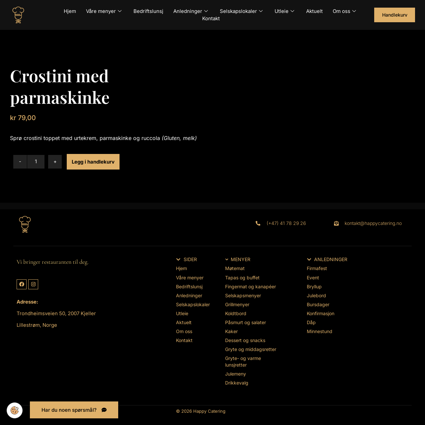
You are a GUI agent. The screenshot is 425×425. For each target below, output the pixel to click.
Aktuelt (314, 11)
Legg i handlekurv (93, 162)
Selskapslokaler (241, 11)
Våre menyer (104, 11)
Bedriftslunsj (148, 11)
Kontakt (211, 18)
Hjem (70, 11)
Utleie (284, 11)
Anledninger (190, 11)
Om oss (344, 11)
